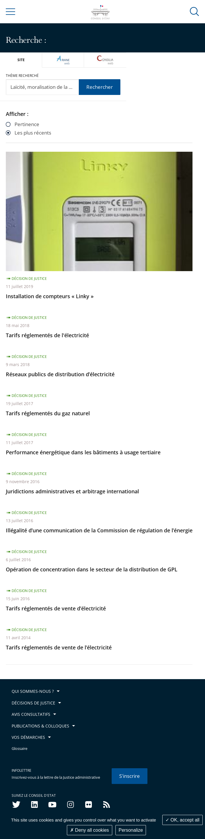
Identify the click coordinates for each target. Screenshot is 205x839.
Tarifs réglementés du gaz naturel (48, 413)
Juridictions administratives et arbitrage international (72, 491)
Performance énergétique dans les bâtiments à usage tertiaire (83, 452)
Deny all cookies (89, 830)
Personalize (131, 830)
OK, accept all (182, 819)
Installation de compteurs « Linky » (50, 296)
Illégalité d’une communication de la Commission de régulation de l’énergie (99, 530)
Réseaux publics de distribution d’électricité (60, 374)
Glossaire (19, 748)
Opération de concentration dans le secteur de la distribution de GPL (91, 569)
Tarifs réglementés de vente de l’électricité (59, 647)
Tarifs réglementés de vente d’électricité (56, 608)
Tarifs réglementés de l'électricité (47, 335)
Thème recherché (22, 75)
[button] (194, 11)
